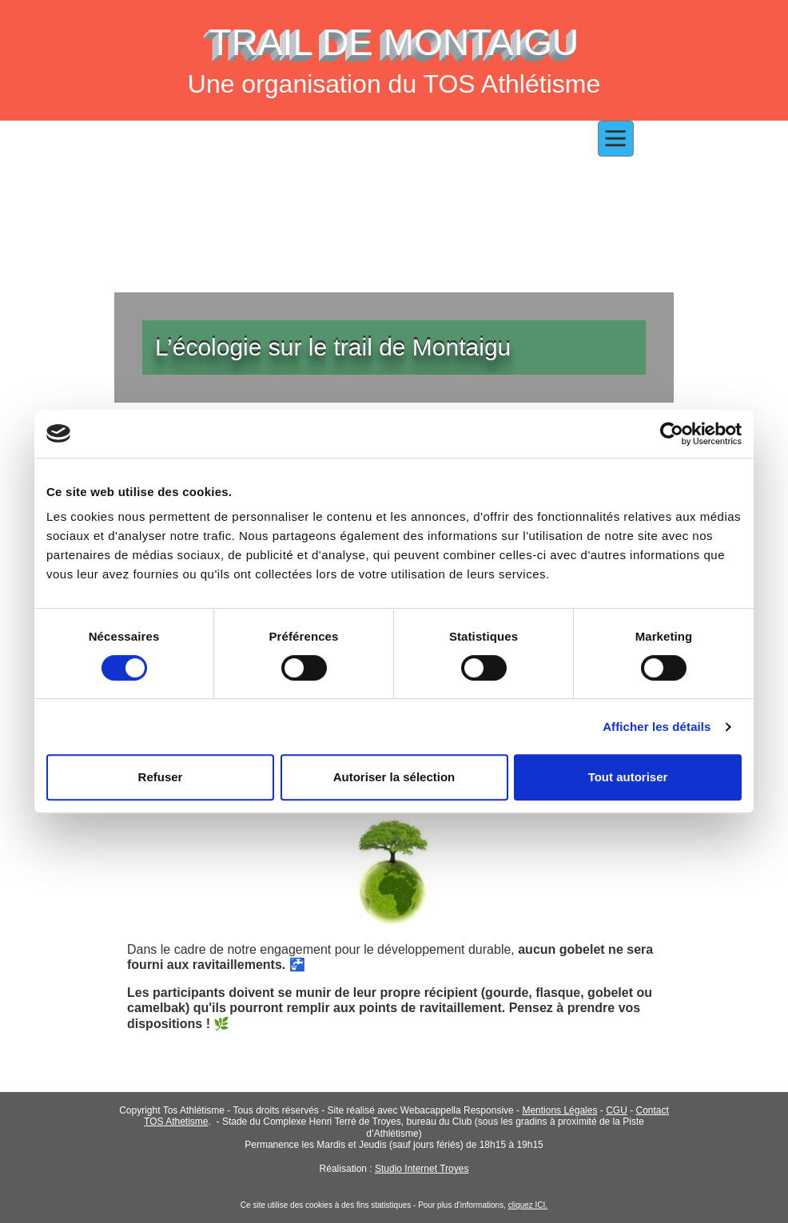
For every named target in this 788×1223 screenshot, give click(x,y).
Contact (651, 1110)
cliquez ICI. (527, 1205)
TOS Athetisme (176, 1121)
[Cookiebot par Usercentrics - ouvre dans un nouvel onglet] (672, 434)
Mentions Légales (559, 1110)
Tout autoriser (628, 777)
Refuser (160, 777)
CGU (616, 1110)
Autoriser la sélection (394, 777)
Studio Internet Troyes (421, 1168)
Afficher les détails (656, 726)
